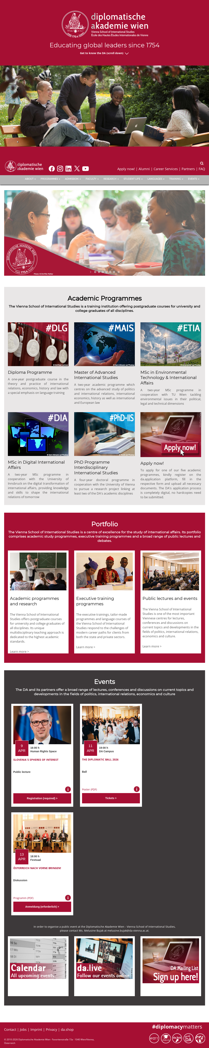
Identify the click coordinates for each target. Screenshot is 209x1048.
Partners (188, 169)
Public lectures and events (170, 598)
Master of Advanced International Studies (96, 375)
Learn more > (19, 652)
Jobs (23, 1029)
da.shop (67, 1029)
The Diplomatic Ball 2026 (100, 759)
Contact (10, 1029)
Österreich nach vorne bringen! (37, 868)
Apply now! (126, 169)
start (91, 272)
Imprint (36, 1029)
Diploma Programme (30, 372)
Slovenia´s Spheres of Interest (35, 759)
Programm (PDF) (23, 898)
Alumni (144, 169)
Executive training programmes (95, 601)
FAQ (202, 169)
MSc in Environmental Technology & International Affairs (168, 378)
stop (118, 272)
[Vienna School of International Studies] (24, 166)
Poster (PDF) (89, 789)
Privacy (51, 1029)
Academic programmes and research (34, 601)
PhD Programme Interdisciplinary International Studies (96, 467)
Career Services (166, 169)
